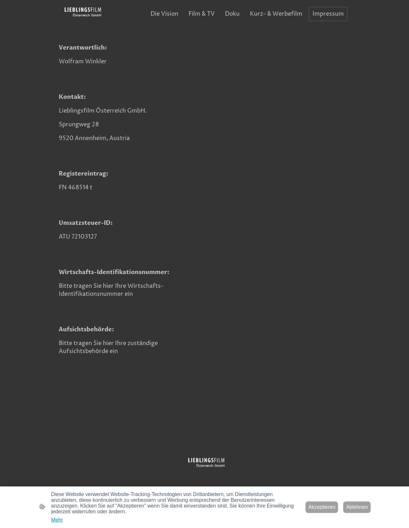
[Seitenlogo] (81, 14)
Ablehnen (357, 507)
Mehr (57, 520)
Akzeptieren (322, 507)
